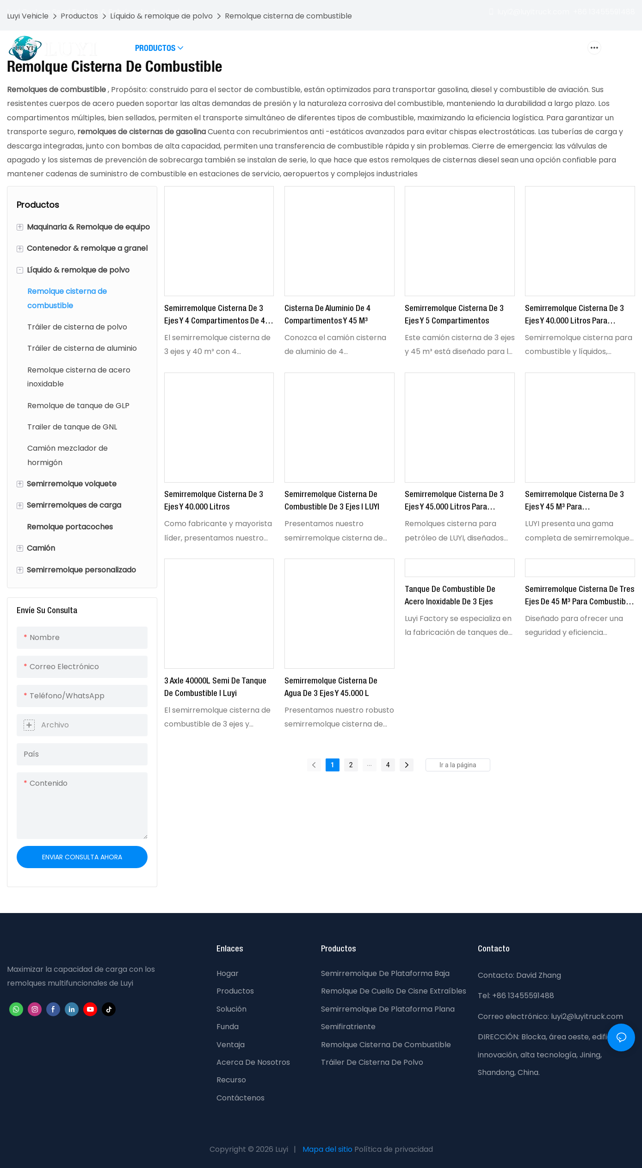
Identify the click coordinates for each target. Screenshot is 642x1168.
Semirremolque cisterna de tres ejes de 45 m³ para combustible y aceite (579, 597)
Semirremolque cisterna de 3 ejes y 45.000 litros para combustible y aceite (454, 502)
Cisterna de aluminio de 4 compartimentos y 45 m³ (327, 315)
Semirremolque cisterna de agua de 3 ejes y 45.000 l (330, 687)
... (369, 763)
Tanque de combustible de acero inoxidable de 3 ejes (450, 596)
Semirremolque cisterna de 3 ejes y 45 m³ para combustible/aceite (574, 502)
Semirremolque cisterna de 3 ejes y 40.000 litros (213, 501)
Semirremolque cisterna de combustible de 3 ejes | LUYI (331, 501)
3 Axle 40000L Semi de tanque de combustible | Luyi (215, 687)
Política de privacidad (393, 1149)
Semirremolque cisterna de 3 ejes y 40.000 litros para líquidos (574, 316)
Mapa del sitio (327, 1149)
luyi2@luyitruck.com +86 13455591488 (561, 11)
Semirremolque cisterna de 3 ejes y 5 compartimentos (454, 315)
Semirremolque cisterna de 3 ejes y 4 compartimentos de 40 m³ (216, 316)
